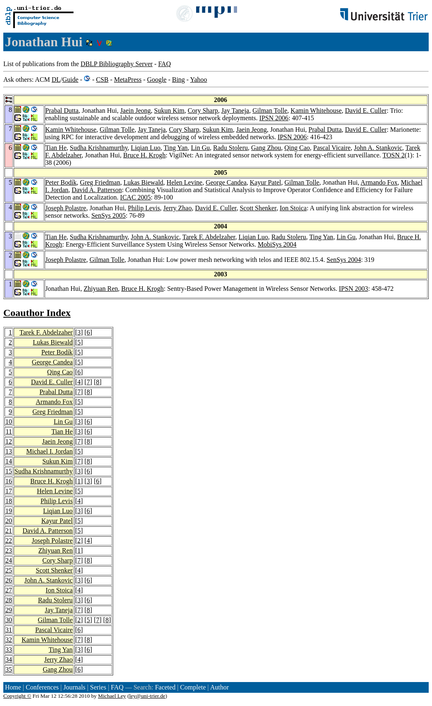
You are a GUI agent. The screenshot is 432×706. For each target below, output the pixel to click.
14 (8, 461)
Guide (70, 79)
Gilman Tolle (269, 110)
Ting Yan (176, 147)
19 (8, 510)
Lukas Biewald (143, 182)
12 (8, 441)
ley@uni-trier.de (147, 696)
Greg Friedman (100, 182)
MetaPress (128, 79)
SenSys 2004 (344, 259)
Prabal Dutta (61, 110)
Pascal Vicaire (332, 147)
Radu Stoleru (230, 147)
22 (8, 540)
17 (8, 490)
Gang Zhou (266, 147)
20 (8, 520)
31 (8, 629)
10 (8, 421)
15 (8, 471)
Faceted (165, 687)
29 (8, 609)
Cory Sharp (203, 110)
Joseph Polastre (65, 208)
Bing (178, 79)
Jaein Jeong (135, 110)
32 (8, 639)
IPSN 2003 (353, 288)
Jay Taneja (235, 110)
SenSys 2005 (108, 215)
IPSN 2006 (274, 117)
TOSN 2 (393, 155)
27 (8, 590)
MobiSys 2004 (277, 244)
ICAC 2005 (135, 197)
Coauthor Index (37, 312)
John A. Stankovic (378, 147)
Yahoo (198, 79)
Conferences (42, 687)
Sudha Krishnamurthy (99, 147)
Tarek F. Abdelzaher (208, 236)
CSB (102, 79)
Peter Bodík (61, 182)
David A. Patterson (97, 189)
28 (8, 600)
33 (8, 649)
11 (9, 431)
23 (8, 550)
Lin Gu (200, 147)
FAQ (164, 63)
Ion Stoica (293, 208)
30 (8, 619)
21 (8, 530)
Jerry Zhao (177, 208)
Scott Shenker (258, 208)
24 (8, 560)
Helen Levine (184, 182)
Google (156, 79)
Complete (193, 687)
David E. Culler (366, 110)
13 (8, 451)
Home (13, 687)
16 (8, 481)
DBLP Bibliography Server (117, 63)
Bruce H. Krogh (144, 155)
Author (219, 687)
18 (8, 500)
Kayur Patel (265, 182)
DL (56, 79)
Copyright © (17, 696)
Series (98, 687)
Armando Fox (379, 182)
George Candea (226, 182)
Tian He (55, 147)
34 (8, 659)
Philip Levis (144, 208)
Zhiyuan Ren (100, 288)
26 (8, 580)
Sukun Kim (169, 110)
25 (8, 570)
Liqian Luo (146, 147)
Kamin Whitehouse (316, 110)
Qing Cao (297, 147)
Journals (74, 687)
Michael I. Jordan (49, 451)
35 (8, 669)
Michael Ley (112, 696)
